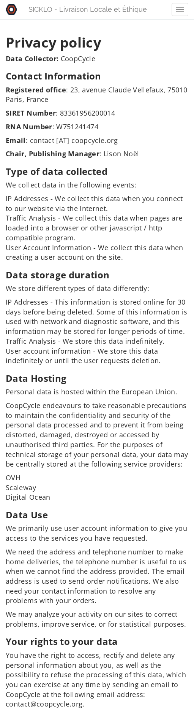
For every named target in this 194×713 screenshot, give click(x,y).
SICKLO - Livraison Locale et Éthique (87, 9)
